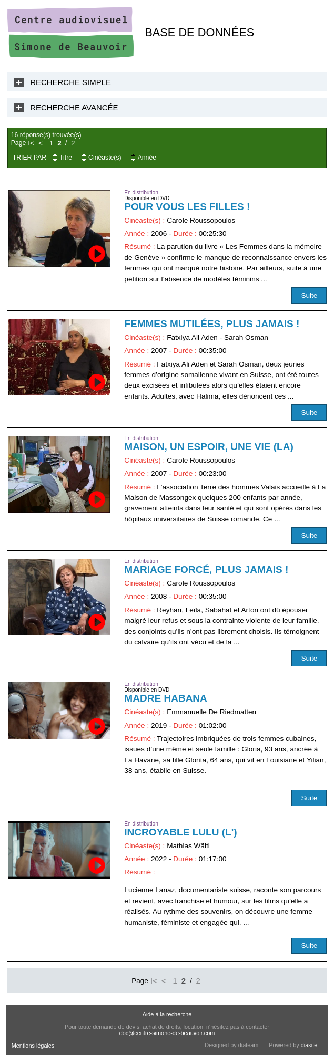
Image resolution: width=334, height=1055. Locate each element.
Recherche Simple (70, 82)
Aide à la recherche (167, 1014)
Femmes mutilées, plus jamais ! (211, 323)
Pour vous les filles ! (187, 206)
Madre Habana (165, 698)
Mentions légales (33, 1045)
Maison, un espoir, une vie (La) (208, 446)
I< (31, 143)
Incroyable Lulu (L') (180, 832)
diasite (309, 1045)
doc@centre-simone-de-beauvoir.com (167, 1033)
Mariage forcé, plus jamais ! (206, 569)
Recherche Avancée (74, 107)
